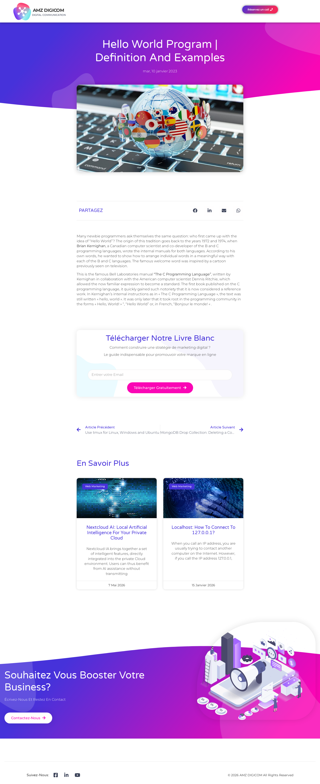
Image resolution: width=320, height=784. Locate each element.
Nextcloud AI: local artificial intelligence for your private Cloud (116, 533)
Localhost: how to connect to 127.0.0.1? (203, 530)
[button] (195, 211)
